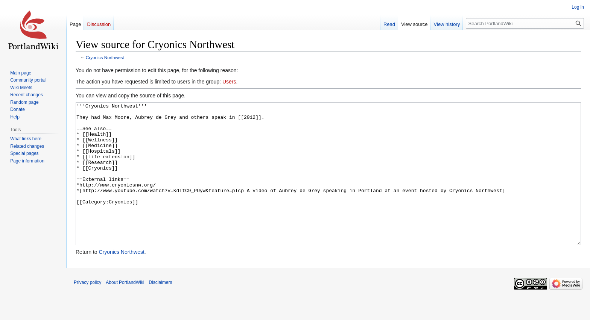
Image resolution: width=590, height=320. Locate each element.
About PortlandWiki (125, 310)
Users (229, 82)
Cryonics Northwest (105, 57)
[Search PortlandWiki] (525, 23)
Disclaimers (160, 310)
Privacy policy (87, 310)
